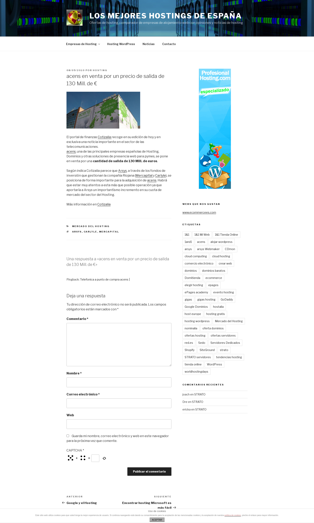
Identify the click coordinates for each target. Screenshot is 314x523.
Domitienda (192, 278)
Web (70, 415)
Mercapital (144, 175)
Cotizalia (105, 137)
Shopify (189, 350)
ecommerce (213, 278)
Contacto (169, 44)
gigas (188, 299)
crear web (225, 263)
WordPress (214, 364)
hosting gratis (215, 314)
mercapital (109, 231)
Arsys (122, 171)
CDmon (230, 249)
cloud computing (196, 256)
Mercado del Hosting (91, 226)
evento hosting (223, 292)
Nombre (74, 373)
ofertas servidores (223, 335)
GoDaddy (227, 299)
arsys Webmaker (208, 249)
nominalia (191, 328)
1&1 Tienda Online (226, 234)
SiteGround (207, 350)
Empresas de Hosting (83, 44)
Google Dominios (196, 306)
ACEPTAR (157, 520)
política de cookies (232, 515)
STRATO (199, 394)
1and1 (188, 241)
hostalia (218, 306)
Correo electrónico (83, 394)
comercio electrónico (199, 263)
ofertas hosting (195, 335)
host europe (193, 314)
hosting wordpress (197, 321)
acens (71, 151)
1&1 (187, 234)
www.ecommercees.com (199, 212)
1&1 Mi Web (202, 234)
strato (224, 350)
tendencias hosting (229, 357)
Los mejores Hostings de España (166, 15)
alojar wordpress (221, 241)
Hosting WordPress (121, 44)
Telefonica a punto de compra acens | (105, 279)
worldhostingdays (196, 371)
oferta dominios (213, 328)
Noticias (149, 44)
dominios (191, 270)
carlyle (90, 231)
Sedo (201, 342)
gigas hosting (206, 299)
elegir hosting (194, 285)
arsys (77, 231)
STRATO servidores (198, 357)
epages (213, 285)
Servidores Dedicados (225, 342)
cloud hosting (221, 256)
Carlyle (160, 175)
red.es (189, 342)
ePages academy (196, 292)
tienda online (193, 364)
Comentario (77, 319)
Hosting (100, 70)
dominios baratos (213, 270)
